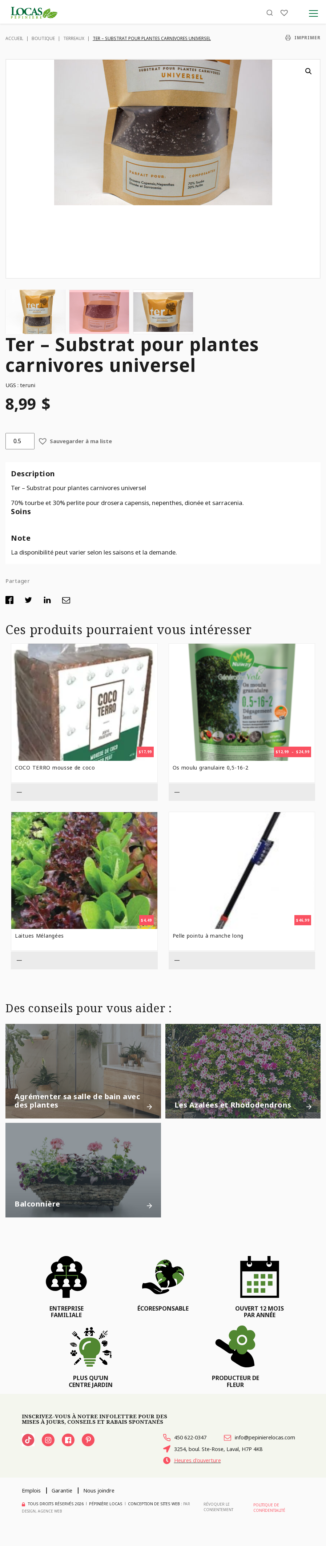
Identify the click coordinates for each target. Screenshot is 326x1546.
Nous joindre (105, 1504)
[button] (308, 71)
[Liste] (284, 15)
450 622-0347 (186, 1438)
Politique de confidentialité (269, 1521)
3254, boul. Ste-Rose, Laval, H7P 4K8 (216, 1462)
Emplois (32, 1504)
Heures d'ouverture (195, 1474)
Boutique (43, 38)
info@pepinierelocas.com (202, 1450)
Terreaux (73, 38)
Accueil (14, 38)
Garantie (65, 1504)
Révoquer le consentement (217, 1521)
